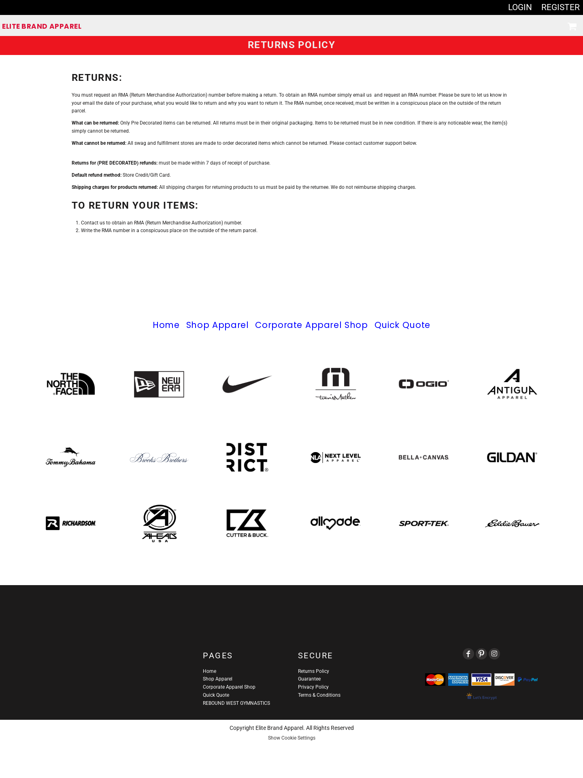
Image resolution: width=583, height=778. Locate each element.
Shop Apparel (217, 325)
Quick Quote (402, 325)
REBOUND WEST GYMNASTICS (236, 703)
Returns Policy (313, 671)
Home (166, 325)
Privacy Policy (313, 687)
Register (560, 7)
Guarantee (309, 679)
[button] (572, 26)
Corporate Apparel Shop (311, 325)
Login (520, 7)
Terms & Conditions (319, 695)
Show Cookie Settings (291, 738)
